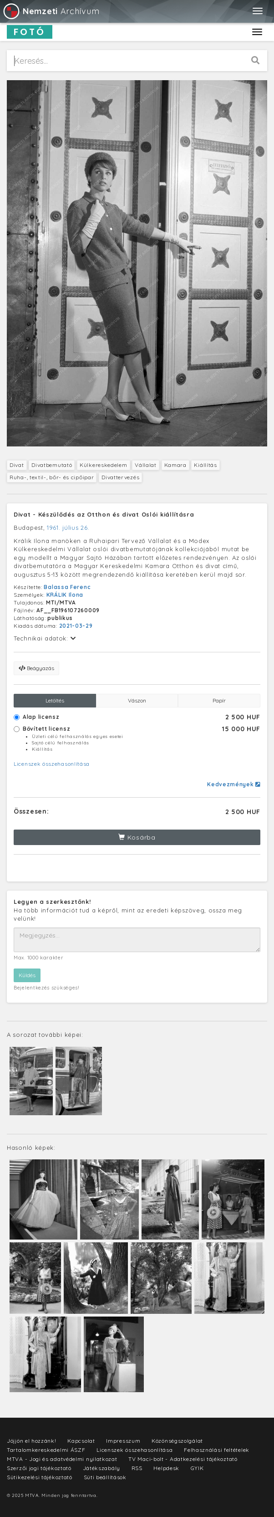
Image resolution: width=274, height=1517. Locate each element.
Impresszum (123, 1440)
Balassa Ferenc (67, 587)
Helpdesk (166, 1468)
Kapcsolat (81, 1440)
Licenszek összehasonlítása (52, 763)
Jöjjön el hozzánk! (31, 1440)
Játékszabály (101, 1468)
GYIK (197, 1468)
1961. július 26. (68, 527)
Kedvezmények (233, 784)
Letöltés (55, 700)
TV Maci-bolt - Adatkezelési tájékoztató (182, 1459)
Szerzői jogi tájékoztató (39, 1468)
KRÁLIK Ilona (64, 594)
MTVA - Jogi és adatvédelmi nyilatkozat (62, 1459)
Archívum (50, 11)
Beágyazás (36, 668)
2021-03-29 (76, 625)
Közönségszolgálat (177, 1440)
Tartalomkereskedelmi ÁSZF (46, 1449)
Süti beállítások (105, 1477)
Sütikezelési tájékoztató (39, 1477)
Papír (219, 700)
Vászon (137, 700)
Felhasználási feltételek (216, 1449)
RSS (137, 1468)
